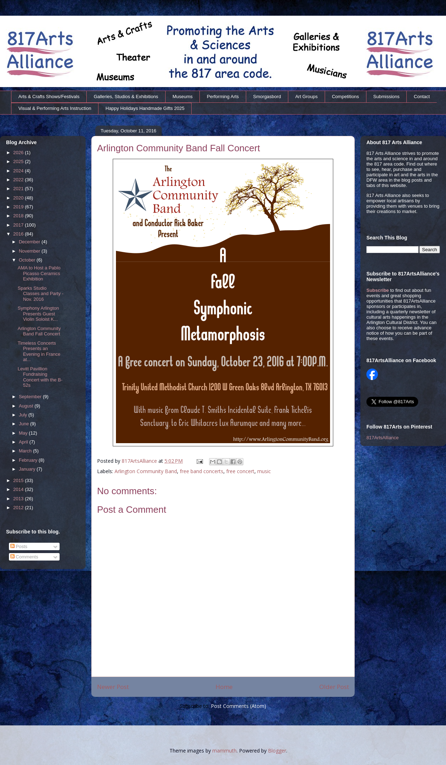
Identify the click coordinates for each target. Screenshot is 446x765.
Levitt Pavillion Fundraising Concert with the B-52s (39, 377)
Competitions (345, 96)
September (31, 396)
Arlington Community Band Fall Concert (39, 331)
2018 (19, 215)
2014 (19, 489)
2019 (19, 206)
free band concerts (201, 471)
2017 (19, 225)
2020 (19, 198)
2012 (19, 507)
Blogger (277, 750)
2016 (19, 234)
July (24, 414)
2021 (19, 188)
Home (224, 687)
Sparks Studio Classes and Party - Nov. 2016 (40, 293)
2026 (19, 152)
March (26, 451)
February (29, 460)
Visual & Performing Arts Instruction (55, 108)
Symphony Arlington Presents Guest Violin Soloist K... (38, 313)
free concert (240, 471)
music (264, 471)
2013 (19, 498)
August (27, 406)
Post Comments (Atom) (238, 706)
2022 (19, 179)
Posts (18, 546)
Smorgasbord (267, 96)
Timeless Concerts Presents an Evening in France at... (38, 351)
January (28, 469)
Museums (182, 96)
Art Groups (306, 96)
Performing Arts (223, 96)
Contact (422, 96)
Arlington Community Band (146, 471)
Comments (24, 556)
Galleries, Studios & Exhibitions (126, 96)
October (28, 260)
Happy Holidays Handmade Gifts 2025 (145, 108)
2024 (19, 170)
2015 (19, 480)
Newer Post (113, 687)
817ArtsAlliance (140, 460)
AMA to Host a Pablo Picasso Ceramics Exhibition (38, 273)
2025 (19, 161)
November (30, 251)
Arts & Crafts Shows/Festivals (49, 96)
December (30, 241)
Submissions (386, 96)
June (24, 423)
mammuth (224, 750)
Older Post (334, 687)
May (24, 433)
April (24, 442)
